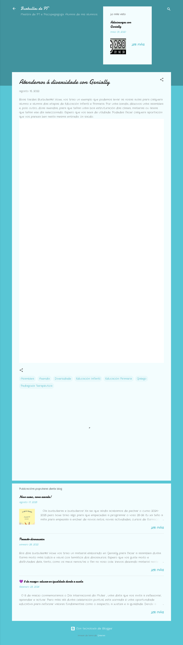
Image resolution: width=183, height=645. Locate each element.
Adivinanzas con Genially (120, 24)
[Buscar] (169, 9)
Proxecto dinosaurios (31, 539)
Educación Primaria (118, 379)
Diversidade (63, 379)
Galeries (101, 635)
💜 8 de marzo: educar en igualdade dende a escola (51, 581)
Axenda (44, 379)
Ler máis (138, 45)
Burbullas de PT (34, 8)
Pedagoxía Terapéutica (36, 386)
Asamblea (27, 379)
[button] (162, 80)
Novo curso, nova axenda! (35, 497)
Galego (141, 379)
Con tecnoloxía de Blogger (91, 629)
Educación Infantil (88, 379)
